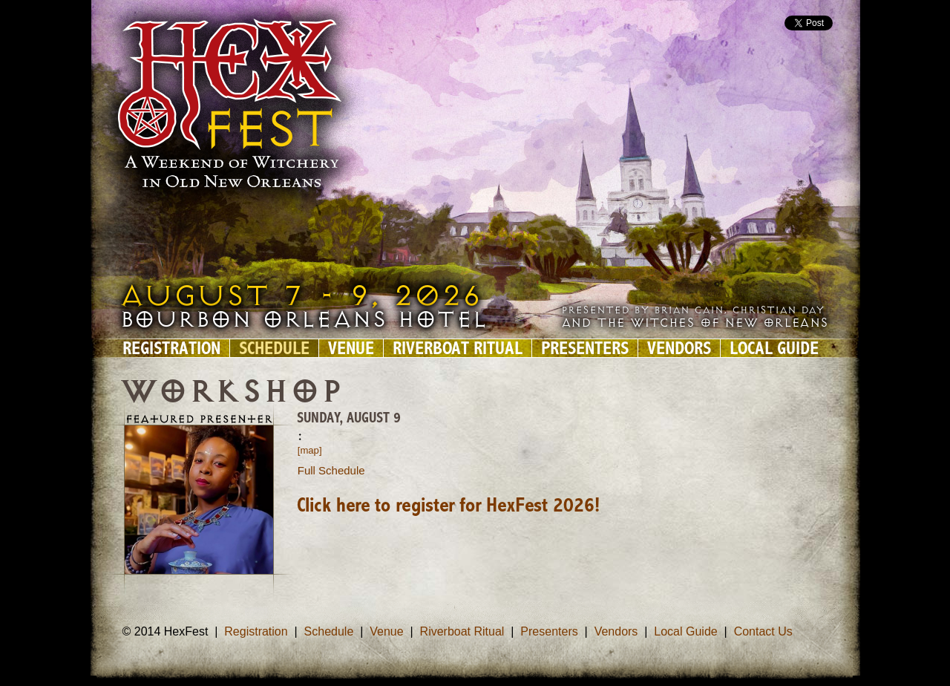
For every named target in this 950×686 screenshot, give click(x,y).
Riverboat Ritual (457, 348)
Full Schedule (331, 470)
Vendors (679, 348)
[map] (310, 450)
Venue (351, 348)
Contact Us (763, 631)
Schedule (274, 348)
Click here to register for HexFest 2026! (448, 506)
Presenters (585, 348)
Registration (171, 348)
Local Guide (774, 348)
